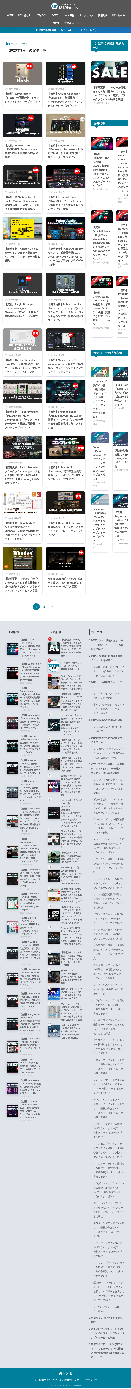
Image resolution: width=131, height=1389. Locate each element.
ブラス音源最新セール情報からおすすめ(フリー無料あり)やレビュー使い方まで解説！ (108, 919)
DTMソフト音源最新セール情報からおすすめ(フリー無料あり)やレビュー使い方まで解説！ (108, 786)
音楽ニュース (71, 23)
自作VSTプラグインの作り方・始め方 (107, 1309)
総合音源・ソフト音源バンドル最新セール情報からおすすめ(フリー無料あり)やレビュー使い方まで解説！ (108, 972)
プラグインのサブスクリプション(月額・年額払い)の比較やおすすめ (108, 989)
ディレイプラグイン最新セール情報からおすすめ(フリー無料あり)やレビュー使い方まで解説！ (108, 1131)
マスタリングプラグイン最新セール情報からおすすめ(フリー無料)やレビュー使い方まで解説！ (108, 1230)
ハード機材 (68, 15)
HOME (10, 15)
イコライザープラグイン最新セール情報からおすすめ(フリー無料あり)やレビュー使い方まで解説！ (108, 1067)
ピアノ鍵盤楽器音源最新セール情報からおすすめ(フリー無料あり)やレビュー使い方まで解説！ (108, 901)
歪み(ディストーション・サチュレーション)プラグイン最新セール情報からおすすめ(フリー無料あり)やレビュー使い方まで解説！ (108, 1292)
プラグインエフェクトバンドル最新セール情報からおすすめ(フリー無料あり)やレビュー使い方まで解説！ (108, 1190)
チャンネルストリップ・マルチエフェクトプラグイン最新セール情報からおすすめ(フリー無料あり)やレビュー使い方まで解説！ (108, 1109)
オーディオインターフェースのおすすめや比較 (108, 695)
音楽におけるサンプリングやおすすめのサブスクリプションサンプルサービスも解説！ (107, 1333)
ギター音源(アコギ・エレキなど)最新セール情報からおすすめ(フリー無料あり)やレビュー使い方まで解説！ (108, 806)
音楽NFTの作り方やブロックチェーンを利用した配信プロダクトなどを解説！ (108, 671)
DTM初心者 (24, 15)
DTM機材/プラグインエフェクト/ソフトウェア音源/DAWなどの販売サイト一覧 (108, 753)
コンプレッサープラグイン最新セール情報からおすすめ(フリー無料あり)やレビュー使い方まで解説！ (108, 1086)
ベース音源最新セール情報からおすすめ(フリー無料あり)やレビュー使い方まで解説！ (108, 934)
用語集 (56, 23)
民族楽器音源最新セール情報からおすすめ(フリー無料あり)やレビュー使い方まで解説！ (108, 952)
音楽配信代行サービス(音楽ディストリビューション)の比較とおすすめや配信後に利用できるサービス (107, 1351)
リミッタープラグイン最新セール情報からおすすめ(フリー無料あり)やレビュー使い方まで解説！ (108, 1269)
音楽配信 (103, 15)
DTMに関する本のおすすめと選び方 (107, 729)
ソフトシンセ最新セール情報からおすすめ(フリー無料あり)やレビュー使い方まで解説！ (108, 866)
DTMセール (118, 15)
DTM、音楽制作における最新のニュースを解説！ (106, 658)
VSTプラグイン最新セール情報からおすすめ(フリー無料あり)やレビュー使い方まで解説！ (107, 769)
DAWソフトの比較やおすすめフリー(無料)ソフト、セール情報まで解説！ (107, 645)
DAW (55, 15)
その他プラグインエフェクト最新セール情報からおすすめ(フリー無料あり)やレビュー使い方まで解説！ (108, 1027)
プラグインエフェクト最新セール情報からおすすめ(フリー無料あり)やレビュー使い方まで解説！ (108, 1007)
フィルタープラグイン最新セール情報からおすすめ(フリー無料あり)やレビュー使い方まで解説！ (108, 1170)
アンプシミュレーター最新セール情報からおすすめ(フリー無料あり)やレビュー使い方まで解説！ (108, 1047)
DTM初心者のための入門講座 (106, 720)
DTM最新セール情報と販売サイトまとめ (106, 740)
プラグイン (41, 15)
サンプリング (86, 15)
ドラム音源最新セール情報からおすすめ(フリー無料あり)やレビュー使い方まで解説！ (108, 883)
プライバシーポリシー (86, 1380)
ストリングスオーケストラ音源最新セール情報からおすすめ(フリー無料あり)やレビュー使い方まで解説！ (108, 846)
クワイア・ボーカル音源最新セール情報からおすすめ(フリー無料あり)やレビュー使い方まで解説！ (108, 826)
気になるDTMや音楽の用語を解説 (106, 1320)
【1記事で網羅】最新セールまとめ (52, 30)
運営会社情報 (66, 1380)
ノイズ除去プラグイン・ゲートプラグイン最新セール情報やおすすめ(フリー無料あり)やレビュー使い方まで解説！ (108, 1150)
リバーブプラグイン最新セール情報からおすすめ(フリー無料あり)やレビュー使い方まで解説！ (108, 1250)
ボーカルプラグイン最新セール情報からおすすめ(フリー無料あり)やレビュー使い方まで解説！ (108, 1210)
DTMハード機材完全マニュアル (106, 684)
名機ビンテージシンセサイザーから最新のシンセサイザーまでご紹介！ (108, 709)
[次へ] (52, 606)
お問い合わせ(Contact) (46, 1380)
